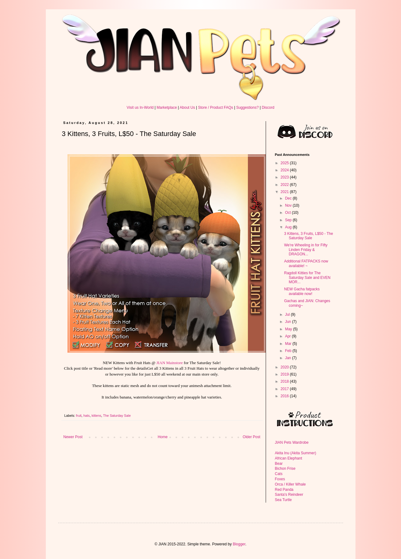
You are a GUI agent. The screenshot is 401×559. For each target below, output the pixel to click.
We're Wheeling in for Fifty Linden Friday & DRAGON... (305, 249)
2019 (285, 374)
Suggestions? (247, 107)
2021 (285, 192)
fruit (78, 415)
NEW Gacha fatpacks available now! (302, 291)
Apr (288, 336)
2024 (285, 170)
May (289, 329)
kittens (96, 415)
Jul (288, 314)
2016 (285, 396)
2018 (285, 381)
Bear (279, 463)
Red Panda (284, 489)
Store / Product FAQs (215, 107)
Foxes (280, 479)
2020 (285, 367)
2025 (285, 163)
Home (163, 437)
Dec (289, 198)
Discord (268, 107)
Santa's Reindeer (289, 494)
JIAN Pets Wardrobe (292, 442)
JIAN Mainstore (169, 362)
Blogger (239, 544)
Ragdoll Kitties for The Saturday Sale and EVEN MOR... (307, 277)
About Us (187, 107)
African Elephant (288, 458)
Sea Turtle (283, 500)
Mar (288, 343)
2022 (285, 185)
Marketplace (167, 107)
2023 (285, 177)
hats (86, 415)
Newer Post (73, 437)
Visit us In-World (140, 107)
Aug (289, 227)
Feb (288, 351)
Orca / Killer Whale (290, 484)
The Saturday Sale (117, 415)
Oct (288, 212)
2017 (285, 389)
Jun (288, 321)
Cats (279, 474)
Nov (289, 205)
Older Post (251, 437)
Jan (288, 358)
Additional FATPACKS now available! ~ (306, 263)
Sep (289, 220)
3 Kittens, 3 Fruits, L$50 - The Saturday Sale (308, 235)
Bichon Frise (285, 468)
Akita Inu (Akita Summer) (295, 453)
